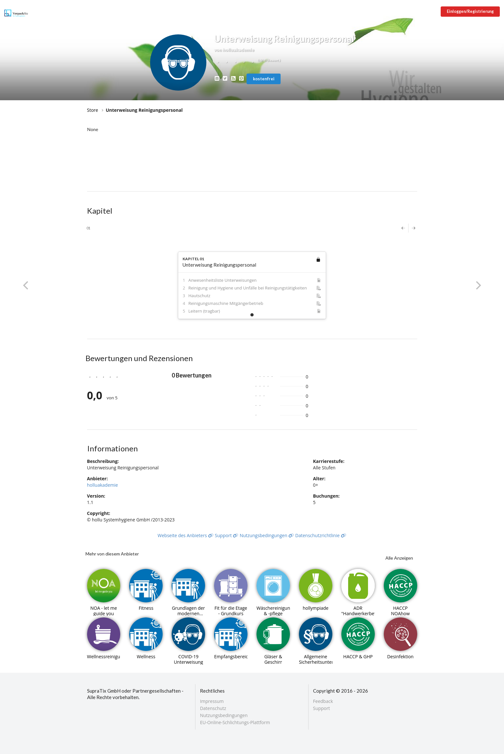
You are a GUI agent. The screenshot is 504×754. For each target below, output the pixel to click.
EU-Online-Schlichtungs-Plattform (235, 722)
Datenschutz (213, 708)
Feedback (323, 701)
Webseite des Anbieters (185, 535)
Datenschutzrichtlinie (320, 535)
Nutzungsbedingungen (267, 535)
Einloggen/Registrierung (470, 11)
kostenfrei (263, 78)
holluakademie (102, 485)
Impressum (212, 701)
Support (227, 535)
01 (88, 228)
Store (92, 110)
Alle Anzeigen (399, 558)
